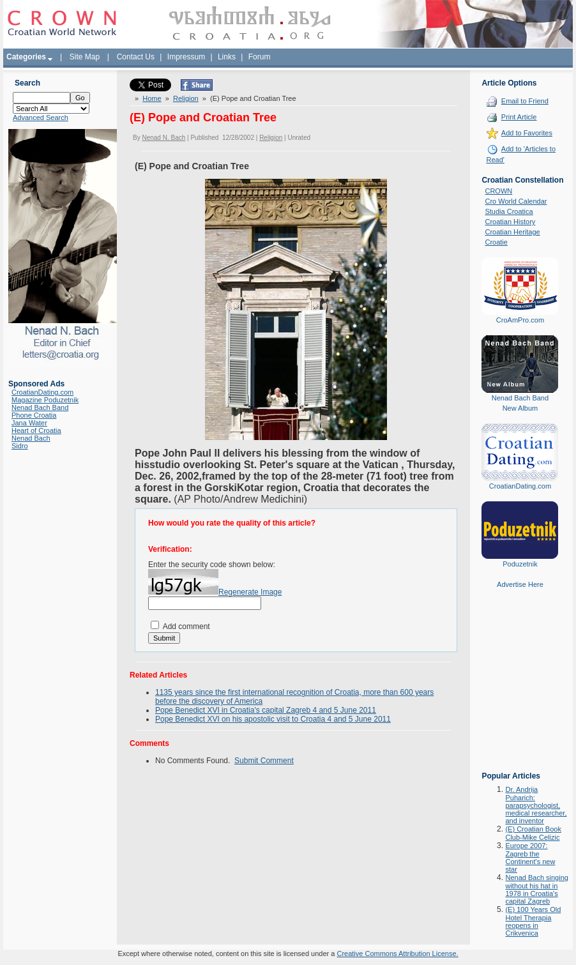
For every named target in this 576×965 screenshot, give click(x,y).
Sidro (19, 446)
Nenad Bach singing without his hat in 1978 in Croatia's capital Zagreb (536, 889)
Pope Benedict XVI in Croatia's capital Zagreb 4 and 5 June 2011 (265, 710)
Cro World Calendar (516, 201)
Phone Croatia (33, 415)
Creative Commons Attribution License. (397, 953)
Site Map (85, 56)
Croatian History (510, 221)
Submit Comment (264, 760)
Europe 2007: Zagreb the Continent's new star (530, 857)
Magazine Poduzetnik (45, 400)
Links (227, 56)
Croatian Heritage (512, 232)
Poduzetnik (520, 564)
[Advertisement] (519, 689)
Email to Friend (525, 101)
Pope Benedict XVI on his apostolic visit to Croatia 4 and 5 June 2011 (273, 719)
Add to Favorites (526, 133)
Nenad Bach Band (39, 407)
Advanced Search (40, 117)
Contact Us (136, 56)
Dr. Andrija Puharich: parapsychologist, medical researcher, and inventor (535, 805)
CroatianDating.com (42, 392)
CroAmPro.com (520, 320)
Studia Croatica (509, 211)
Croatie (496, 242)
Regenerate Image (250, 592)
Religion (186, 98)
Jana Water (29, 423)
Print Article (519, 117)
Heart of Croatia (36, 430)
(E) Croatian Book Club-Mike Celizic (533, 833)
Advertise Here (520, 584)
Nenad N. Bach (163, 137)
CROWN (498, 191)
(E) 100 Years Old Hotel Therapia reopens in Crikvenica (533, 921)
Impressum (186, 56)
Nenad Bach (30, 438)
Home (151, 98)
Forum (259, 56)
